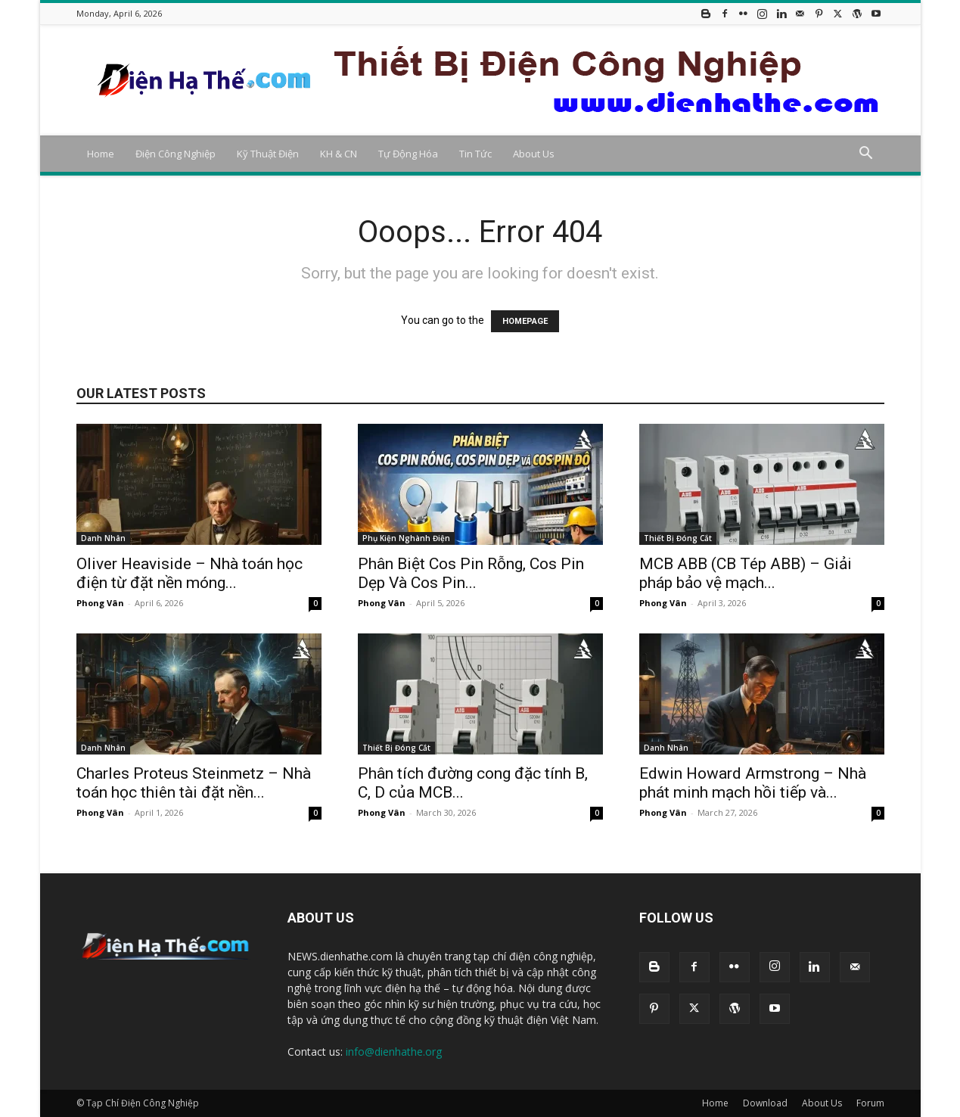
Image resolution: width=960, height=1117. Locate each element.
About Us (534, 153)
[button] (866, 155)
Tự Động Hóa (408, 153)
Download (765, 1103)
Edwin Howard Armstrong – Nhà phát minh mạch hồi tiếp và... (752, 782)
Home (100, 153)
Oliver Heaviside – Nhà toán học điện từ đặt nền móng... (189, 573)
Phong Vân (100, 602)
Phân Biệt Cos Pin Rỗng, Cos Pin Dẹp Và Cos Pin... (471, 573)
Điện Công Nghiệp (175, 153)
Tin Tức (475, 153)
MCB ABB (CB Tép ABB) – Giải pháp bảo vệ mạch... (745, 573)
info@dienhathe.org (394, 1051)
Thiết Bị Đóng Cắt (678, 538)
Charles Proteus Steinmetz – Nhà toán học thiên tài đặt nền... (193, 782)
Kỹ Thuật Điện (268, 153)
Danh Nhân (103, 538)
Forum (870, 1103)
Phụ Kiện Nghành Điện (406, 538)
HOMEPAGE (525, 321)
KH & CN (338, 153)
